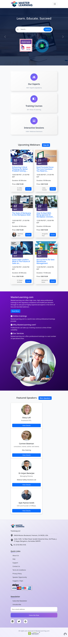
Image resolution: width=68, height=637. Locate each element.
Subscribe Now (34, 615)
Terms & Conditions (19, 570)
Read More (15, 311)
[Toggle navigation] (54, 4)
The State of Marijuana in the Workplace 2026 (21, 214)
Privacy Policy (17, 574)
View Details (26, 425)
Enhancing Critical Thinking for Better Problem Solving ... (20, 169)
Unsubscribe (17, 604)
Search (47, 29)
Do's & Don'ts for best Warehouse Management (45, 261)
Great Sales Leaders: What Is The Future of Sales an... (21, 261)
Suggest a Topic (18, 581)
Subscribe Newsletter (20, 601)
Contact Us (16, 566)
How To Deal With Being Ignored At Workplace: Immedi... (45, 215)
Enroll (28, 189)
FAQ (14, 559)
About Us (16, 556)
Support (15, 563)
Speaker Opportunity (20, 577)
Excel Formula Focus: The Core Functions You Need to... (45, 169)
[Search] (29, 29)
